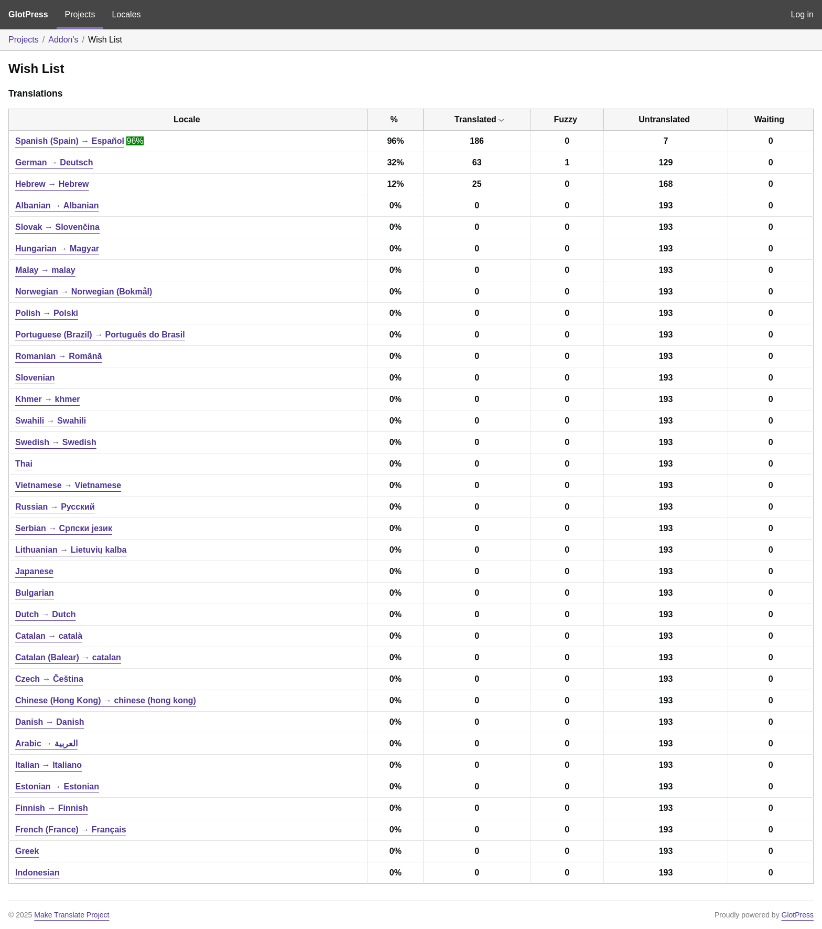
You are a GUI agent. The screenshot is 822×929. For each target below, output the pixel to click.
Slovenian (35, 377)
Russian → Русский (55, 506)
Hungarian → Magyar (57, 248)
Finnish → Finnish (51, 808)
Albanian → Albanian (57, 205)
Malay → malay (45, 270)
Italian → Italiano (48, 765)
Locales (126, 14)
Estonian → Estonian (57, 786)
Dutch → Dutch (45, 614)
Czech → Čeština (49, 678)
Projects (80, 14)
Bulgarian (34, 592)
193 (666, 205)
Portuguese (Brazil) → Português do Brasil (100, 334)
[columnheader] (188, 120)
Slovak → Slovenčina (57, 227)
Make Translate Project (71, 915)
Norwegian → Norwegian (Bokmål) (83, 291)
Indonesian (37, 872)
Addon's (63, 39)
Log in (802, 14)
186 (477, 140)
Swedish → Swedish (55, 442)
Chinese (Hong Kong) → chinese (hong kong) (105, 700)
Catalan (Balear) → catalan (68, 657)
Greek (27, 851)
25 (477, 184)
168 (666, 184)
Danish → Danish (49, 721)
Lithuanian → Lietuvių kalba (70, 549)
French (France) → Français (70, 829)
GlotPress (28, 14)
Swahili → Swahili (50, 420)
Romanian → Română (58, 356)
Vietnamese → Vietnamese (68, 485)
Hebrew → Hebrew (52, 184)
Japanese (34, 571)
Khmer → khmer (47, 399)
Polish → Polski (46, 313)
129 (666, 162)
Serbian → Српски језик (63, 528)
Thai (24, 463)
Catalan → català (48, 635)
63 (477, 162)
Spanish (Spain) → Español (69, 140)
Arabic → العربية (46, 743)
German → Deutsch (54, 162)
